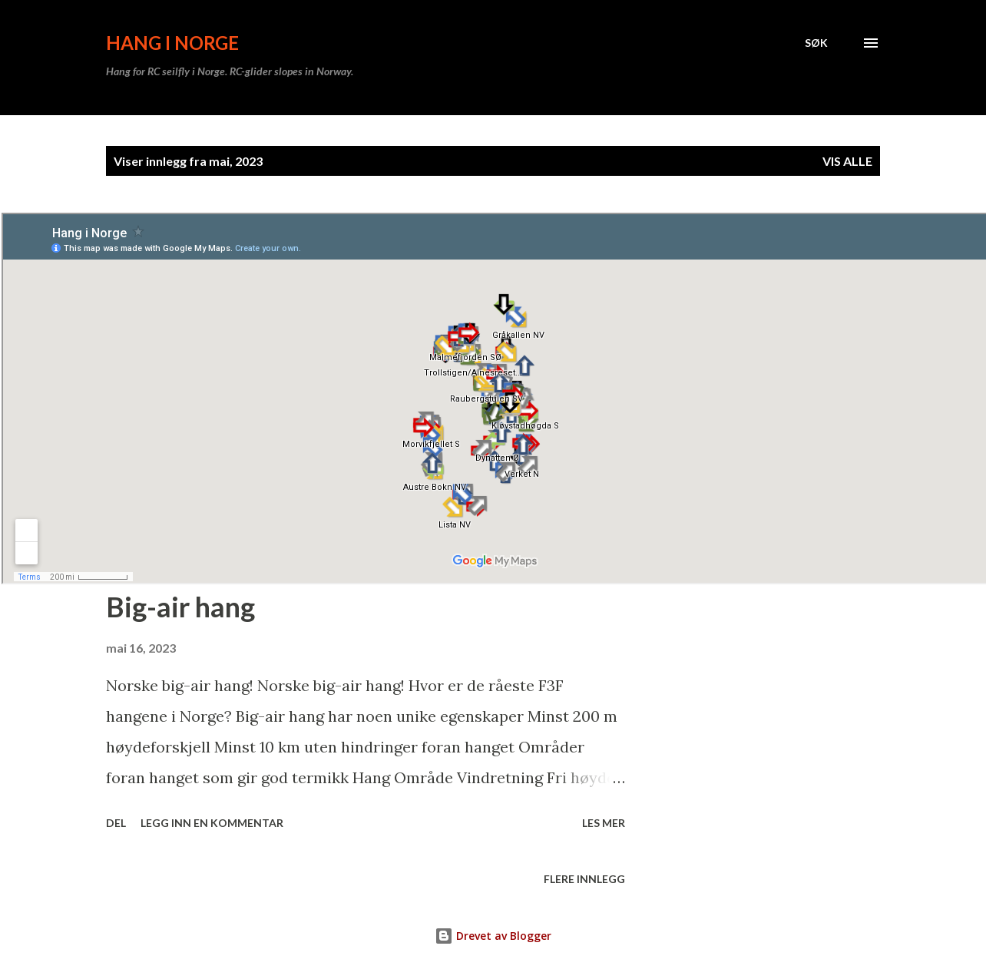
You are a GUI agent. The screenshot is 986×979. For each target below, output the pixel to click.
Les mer (603, 822)
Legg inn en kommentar (212, 822)
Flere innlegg (584, 878)
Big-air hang (180, 606)
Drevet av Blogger (493, 935)
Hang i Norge (172, 42)
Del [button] (116, 822)
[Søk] (816, 43)
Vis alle (847, 161)
